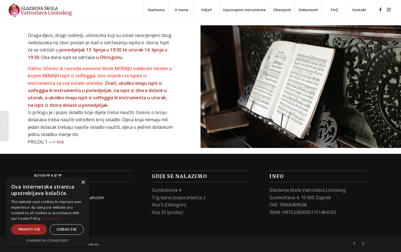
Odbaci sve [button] (66, 229)
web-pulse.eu (88, 244)
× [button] (83, 183)
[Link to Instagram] (389, 9)
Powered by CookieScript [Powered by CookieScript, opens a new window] (47, 240)
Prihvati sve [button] (29, 229)
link (60, 142)
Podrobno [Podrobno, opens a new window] (50, 218)
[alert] (47, 211)
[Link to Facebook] (380, 9)
